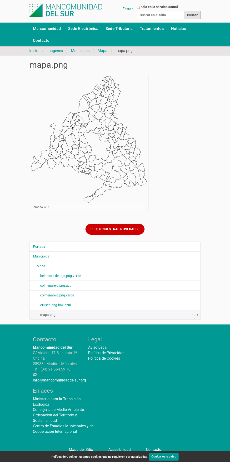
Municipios (80, 50)
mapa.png (118, 315)
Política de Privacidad (106, 353)
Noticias (178, 28)
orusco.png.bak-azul (55, 305)
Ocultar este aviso (163, 456)
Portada (39, 246)
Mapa (102, 50)
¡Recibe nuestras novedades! (115, 229)
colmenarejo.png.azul (56, 285)
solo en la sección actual (159, 7)
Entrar (127, 9)
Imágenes (54, 50)
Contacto (41, 40)
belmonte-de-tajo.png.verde (60, 276)
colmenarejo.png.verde (57, 295)
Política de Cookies (104, 358)
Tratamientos (152, 28)
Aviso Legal (98, 347)
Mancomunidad (47, 28)
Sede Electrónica (83, 28)
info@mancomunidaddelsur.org (59, 380)
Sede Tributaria (119, 28)
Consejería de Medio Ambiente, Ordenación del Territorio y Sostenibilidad (59, 415)
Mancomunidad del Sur (53, 347)
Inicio (33, 50)
